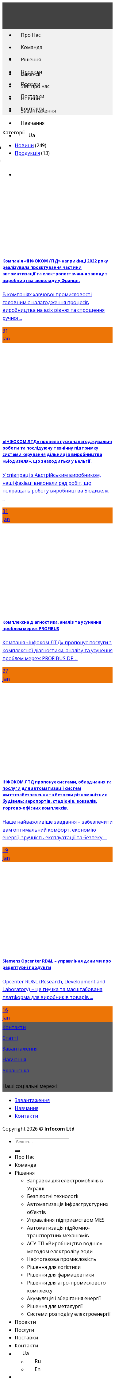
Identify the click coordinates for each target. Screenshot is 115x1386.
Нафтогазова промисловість (61, 1259)
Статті (10, 1038)
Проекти (31, 71)
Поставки (32, 96)
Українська (15, 1070)
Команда (31, 47)
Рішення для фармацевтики (60, 1274)
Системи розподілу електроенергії (68, 1314)
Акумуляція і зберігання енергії (64, 1298)
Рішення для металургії (54, 1306)
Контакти (32, 108)
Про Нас (30, 35)
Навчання (32, 123)
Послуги (30, 84)
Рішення (31, 59)
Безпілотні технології (52, 1196)
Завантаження (19, 1048)
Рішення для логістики (54, 1267)
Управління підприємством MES (66, 1219)
